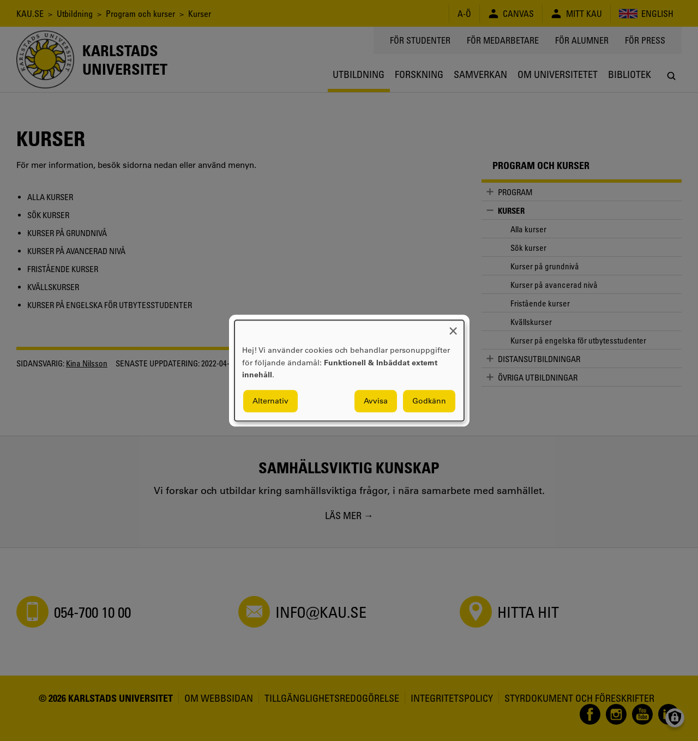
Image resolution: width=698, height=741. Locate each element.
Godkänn (429, 401)
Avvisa (376, 401)
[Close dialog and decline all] (453, 327)
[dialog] (349, 370)
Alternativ (270, 401)
